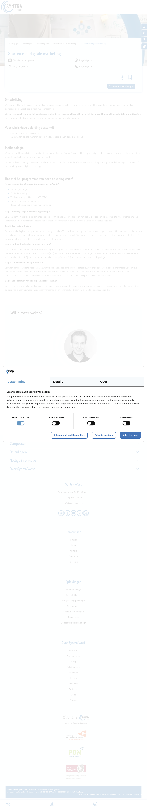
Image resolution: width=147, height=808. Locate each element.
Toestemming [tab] (16, 381)
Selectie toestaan (104, 435)
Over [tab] (103, 381)
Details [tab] (58, 381)
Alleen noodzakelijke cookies (69, 435)
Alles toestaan (130, 435)
